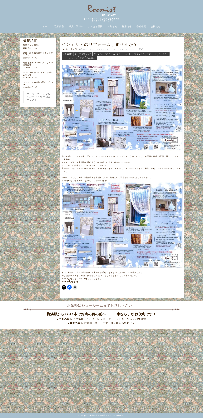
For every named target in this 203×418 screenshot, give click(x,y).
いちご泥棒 (67, 54)
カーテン (117, 54)
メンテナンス (117, 49)
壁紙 (141, 49)
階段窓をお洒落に (31, 45)
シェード (127, 54)
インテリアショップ (83, 54)
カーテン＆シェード (99, 49)
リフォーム (131, 49)
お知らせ (83, 49)
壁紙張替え (91, 58)
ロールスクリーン (70, 58)
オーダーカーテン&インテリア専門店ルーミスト (39, 96)
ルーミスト (163, 54)
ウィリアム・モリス (102, 54)
